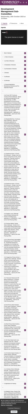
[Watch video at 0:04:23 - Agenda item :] (25, 388)
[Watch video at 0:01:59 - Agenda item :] (25, 91)
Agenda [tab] (4, 23)
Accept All (14, 411)
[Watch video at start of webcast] (25, 53)
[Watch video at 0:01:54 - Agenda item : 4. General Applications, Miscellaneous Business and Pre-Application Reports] (25, 86)
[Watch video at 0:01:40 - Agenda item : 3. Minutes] (25, 73)
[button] (21, 2)
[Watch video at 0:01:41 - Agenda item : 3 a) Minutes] (25, 77)
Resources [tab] (13, 23)
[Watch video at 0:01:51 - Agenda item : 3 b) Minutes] (25, 81)
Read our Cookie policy (6, 405)
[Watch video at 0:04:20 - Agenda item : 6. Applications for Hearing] (25, 384)
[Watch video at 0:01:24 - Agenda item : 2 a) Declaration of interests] (25, 69)
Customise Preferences (14, 408)
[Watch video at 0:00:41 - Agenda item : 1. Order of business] (25, 57)
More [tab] (21, 23)
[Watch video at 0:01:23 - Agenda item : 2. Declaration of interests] (25, 65)
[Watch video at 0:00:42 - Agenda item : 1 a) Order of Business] (25, 61)
